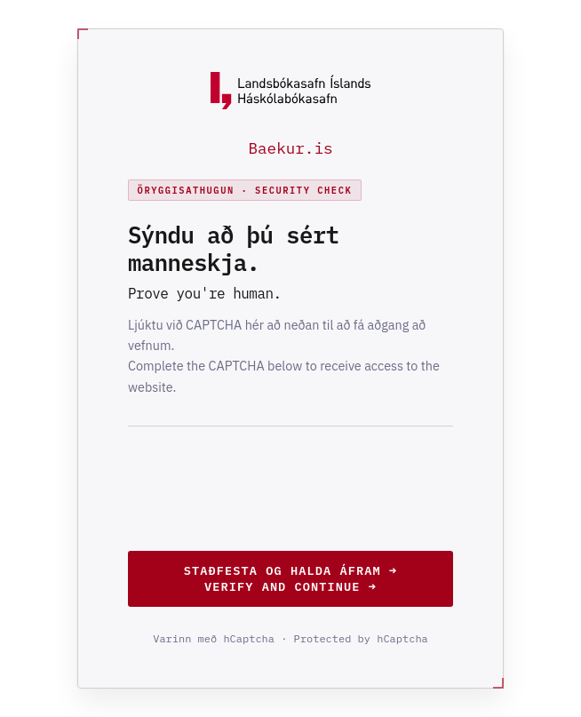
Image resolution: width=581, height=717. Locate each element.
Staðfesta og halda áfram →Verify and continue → (290, 578)
